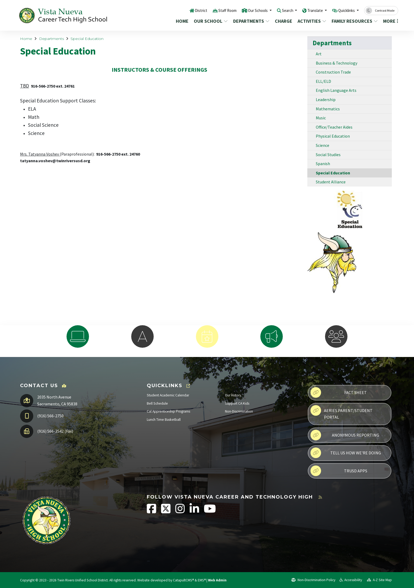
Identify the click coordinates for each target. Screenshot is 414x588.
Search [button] (279, 10)
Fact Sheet (338, 392)
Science (322, 145)
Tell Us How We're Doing (345, 452)
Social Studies (328, 154)
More (389, 21)
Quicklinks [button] (344, 10)
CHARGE (283, 21)
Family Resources (353, 21)
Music (321, 117)
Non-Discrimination (239, 411)
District (183, 10)
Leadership (326, 99)
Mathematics (328, 108)
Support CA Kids (237, 403)
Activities (312, 21)
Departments (250, 21)
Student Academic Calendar (168, 395)
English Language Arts (336, 90)
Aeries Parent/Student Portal (341, 412)
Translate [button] (309, 10)
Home (182, 21)
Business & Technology (336, 63)
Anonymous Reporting (344, 435)
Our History (233, 395)
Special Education (86, 38)
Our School (210, 21)
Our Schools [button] (245, 10)
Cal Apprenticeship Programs (168, 411)
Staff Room (211, 10)
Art (319, 53)
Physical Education (333, 136)
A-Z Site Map (379, 580)
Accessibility (351, 580)
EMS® (202, 580)
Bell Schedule (157, 403)
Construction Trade (333, 72)
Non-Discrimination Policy (313, 580)
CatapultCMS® (183, 580)
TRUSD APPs (338, 470)
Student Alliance (331, 181)
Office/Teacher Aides (334, 127)
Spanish (323, 163)
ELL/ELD (323, 81)
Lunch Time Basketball (164, 419)
